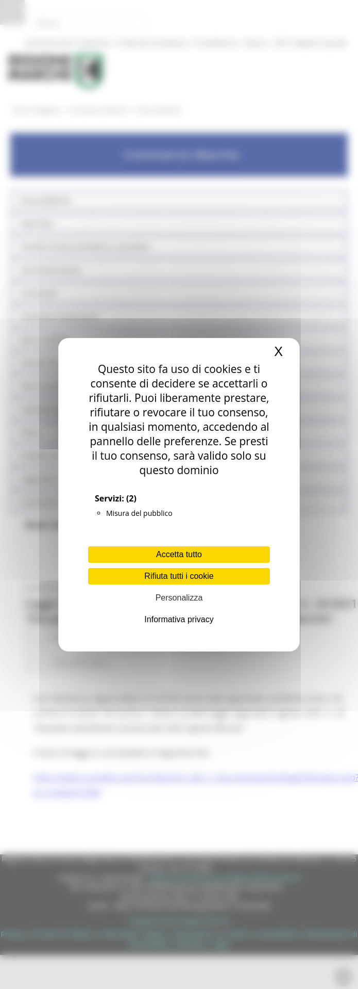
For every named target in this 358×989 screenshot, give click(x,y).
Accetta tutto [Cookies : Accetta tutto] (179, 554)
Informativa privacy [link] (178, 619)
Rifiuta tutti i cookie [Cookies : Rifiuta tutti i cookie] (178, 576)
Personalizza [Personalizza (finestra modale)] (179, 597)
